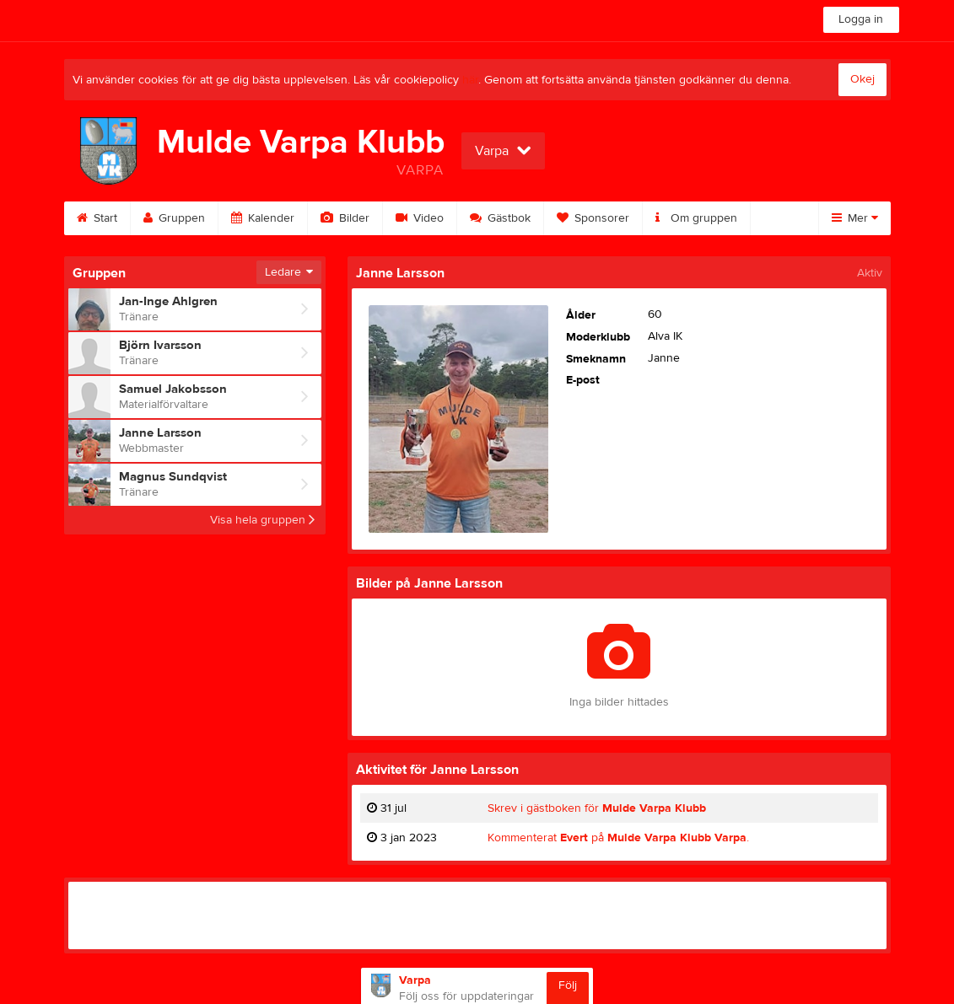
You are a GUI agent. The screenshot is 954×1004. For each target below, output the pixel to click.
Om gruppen (696, 218)
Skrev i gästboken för (597, 808)
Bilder (345, 218)
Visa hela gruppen (262, 520)
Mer (855, 218)
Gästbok (500, 218)
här (470, 80)
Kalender (262, 218)
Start (97, 218)
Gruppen (174, 218)
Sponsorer (593, 218)
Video (420, 218)
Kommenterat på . (618, 838)
